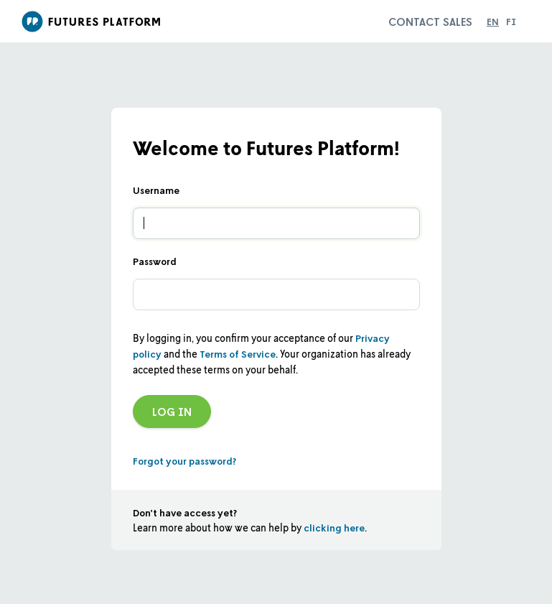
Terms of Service (238, 354)
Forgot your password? (184, 461)
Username (156, 190)
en (493, 21)
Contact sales (430, 21)
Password (155, 261)
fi (511, 21)
